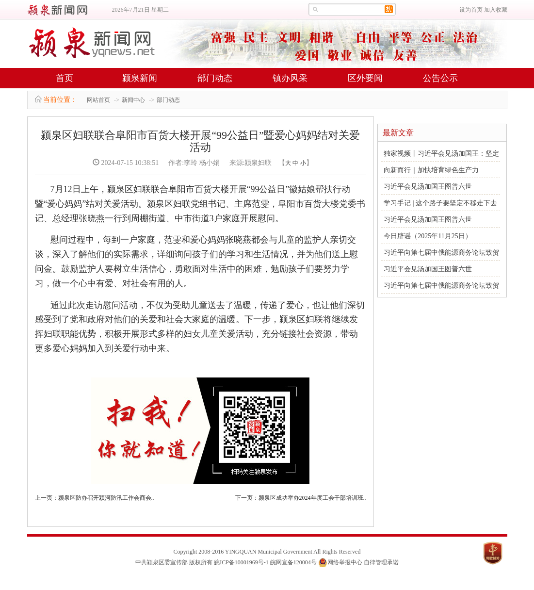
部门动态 (214, 78)
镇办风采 (290, 78)
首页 (64, 78)
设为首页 (471, 9)
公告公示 (440, 78)
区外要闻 (365, 78)
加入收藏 (495, 9)
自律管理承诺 (381, 562)
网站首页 (98, 100)
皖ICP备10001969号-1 (241, 562)
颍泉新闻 (139, 78)
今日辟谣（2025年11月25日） (427, 236)
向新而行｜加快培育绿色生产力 (431, 170)
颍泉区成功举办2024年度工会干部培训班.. (312, 497)
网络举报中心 (344, 562)
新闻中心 (133, 100)
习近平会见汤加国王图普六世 (428, 186)
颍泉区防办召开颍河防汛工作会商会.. (106, 497)
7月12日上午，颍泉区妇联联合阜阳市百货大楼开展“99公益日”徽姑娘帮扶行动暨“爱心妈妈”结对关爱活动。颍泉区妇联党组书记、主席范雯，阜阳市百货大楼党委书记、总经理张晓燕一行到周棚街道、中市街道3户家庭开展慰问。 (200, 203)
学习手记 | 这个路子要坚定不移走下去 (440, 203)
